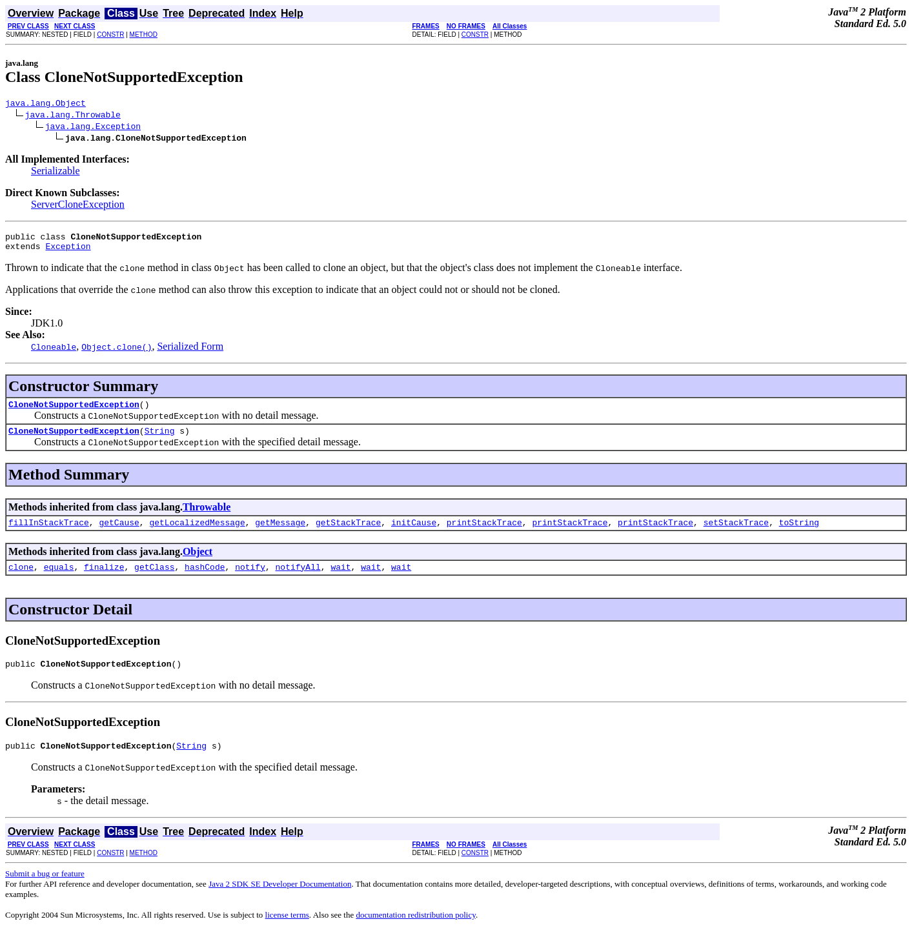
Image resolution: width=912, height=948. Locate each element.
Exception (67, 251)
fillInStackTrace (48, 534)
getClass (154, 580)
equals (59, 580)
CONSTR (110, 34)
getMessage (280, 534)
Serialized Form (190, 352)
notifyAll (298, 580)
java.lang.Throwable (73, 116)
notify (250, 580)
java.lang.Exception (93, 128)
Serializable (55, 172)
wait (340, 580)
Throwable (206, 516)
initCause (413, 534)
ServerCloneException (78, 206)
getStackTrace (348, 534)
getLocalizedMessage (197, 534)
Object (197, 563)
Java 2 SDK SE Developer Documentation (279, 901)
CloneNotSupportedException (73, 412)
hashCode (205, 580)
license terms (287, 932)
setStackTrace (736, 534)
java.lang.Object (45, 104)
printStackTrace (484, 534)
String (160, 440)
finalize (104, 580)
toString (799, 534)
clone (21, 580)
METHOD (143, 34)
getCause (119, 534)
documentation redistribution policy (415, 932)
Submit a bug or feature (45, 891)
